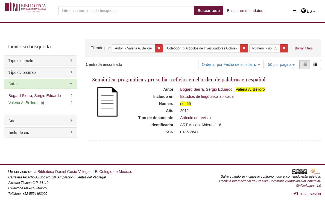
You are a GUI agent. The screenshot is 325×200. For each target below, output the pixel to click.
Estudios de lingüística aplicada (206, 96)
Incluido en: (18, 132)
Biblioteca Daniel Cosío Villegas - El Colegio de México (84, 171)
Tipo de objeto (20, 60)
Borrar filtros (304, 48)
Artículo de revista (195, 118)
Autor (13, 83)
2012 (184, 110)
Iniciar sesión (307, 194)
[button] (308, 11)
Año (11, 120)
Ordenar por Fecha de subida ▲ (231, 64)
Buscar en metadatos (245, 10)
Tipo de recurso (22, 72)
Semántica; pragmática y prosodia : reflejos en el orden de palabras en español (178, 79)
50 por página (281, 64)
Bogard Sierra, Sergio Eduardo (206, 89)
